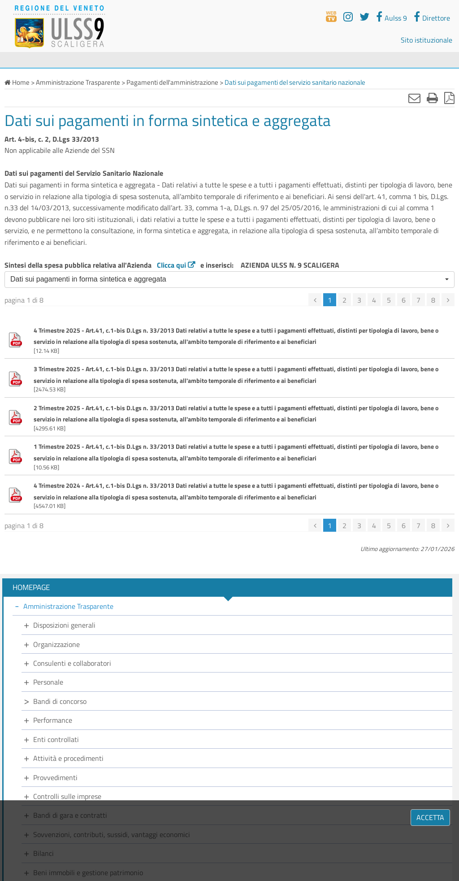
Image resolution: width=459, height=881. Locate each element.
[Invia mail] (414, 97)
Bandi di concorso (60, 701)
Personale (48, 682)
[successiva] (448, 299)
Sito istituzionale (426, 40)
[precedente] (314, 299)
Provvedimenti (55, 777)
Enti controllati (56, 739)
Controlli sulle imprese (67, 796)
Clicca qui (171, 265)
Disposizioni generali (64, 625)
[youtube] (348, 17)
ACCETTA (430, 817)
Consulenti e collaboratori (72, 663)
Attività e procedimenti (68, 758)
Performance (52, 720)
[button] (229, 279)
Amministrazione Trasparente (68, 606)
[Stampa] (432, 97)
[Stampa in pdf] (449, 97)
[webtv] (331, 17)
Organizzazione (56, 644)
